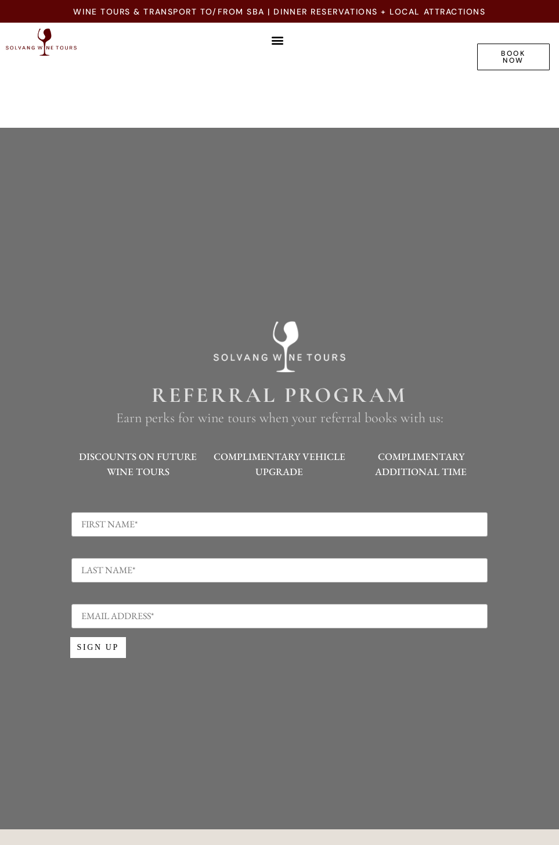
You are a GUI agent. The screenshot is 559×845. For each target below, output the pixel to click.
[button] (277, 39)
